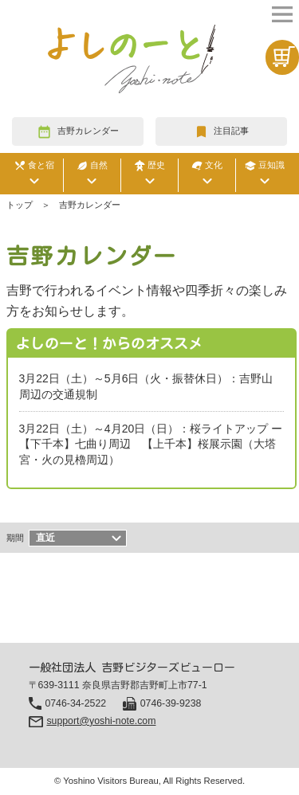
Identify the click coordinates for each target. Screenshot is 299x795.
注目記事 (231, 130)
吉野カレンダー (88, 130)
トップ (19, 205)
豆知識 (265, 175)
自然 (92, 175)
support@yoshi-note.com (100, 720)
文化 (206, 175)
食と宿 (34, 175)
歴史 (149, 175)
